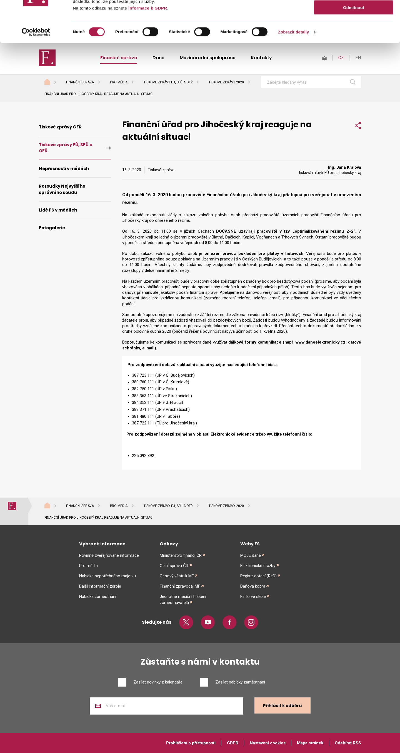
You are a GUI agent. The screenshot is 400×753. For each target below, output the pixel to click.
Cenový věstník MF (177, 575)
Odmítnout (353, 46)
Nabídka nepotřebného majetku (107, 575)
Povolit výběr (354, 30)
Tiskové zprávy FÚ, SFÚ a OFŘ (168, 82)
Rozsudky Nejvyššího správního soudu (62, 189)
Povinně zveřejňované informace (109, 555)
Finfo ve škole (253, 596)
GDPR (232, 742)
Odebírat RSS (348, 742)
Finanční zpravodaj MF (180, 586)
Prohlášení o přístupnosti (191, 742)
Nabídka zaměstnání (97, 596)
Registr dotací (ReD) (258, 575)
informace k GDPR (147, 46)
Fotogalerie (52, 228)
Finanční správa (80, 82)
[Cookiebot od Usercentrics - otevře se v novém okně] (36, 71)
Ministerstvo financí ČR (181, 555)
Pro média (119, 82)
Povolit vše (353, 13)
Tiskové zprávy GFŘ (60, 127)
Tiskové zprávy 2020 (226, 82)
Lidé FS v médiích (58, 210)
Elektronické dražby (257, 565)
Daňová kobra (252, 586)
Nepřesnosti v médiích (64, 169)
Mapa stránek (310, 742)
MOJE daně (250, 555)
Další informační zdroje (100, 586)
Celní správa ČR (174, 565)
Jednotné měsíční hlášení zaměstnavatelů (183, 599)
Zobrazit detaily (293, 70)
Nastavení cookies (268, 742)
